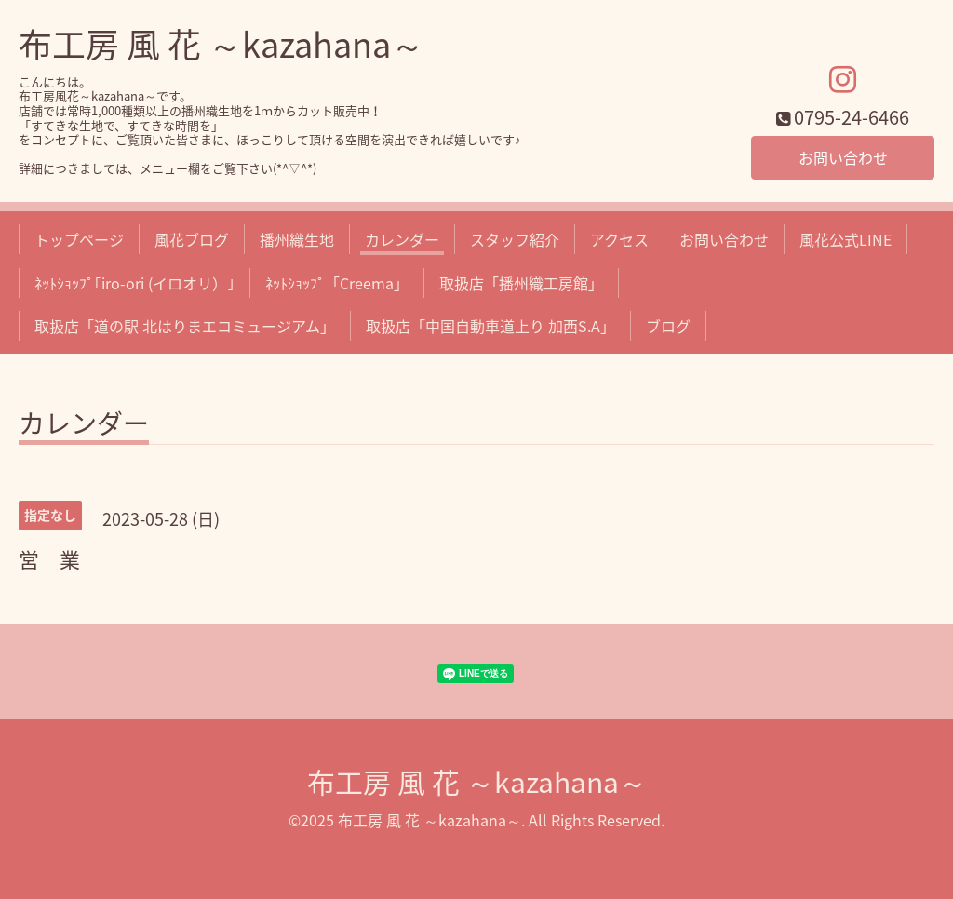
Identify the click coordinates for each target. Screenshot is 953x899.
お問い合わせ (843, 157)
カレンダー (402, 239)
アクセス (619, 239)
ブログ (668, 326)
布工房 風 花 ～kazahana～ (221, 44)
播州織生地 (297, 239)
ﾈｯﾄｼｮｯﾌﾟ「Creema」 (337, 283)
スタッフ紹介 (514, 239)
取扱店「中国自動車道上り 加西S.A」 (490, 326)
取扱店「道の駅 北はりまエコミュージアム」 (184, 326)
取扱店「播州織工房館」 (521, 283)
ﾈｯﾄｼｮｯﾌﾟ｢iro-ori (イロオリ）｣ (134, 283)
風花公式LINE (845, 239)
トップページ (79, 239)
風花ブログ (191, 239)
